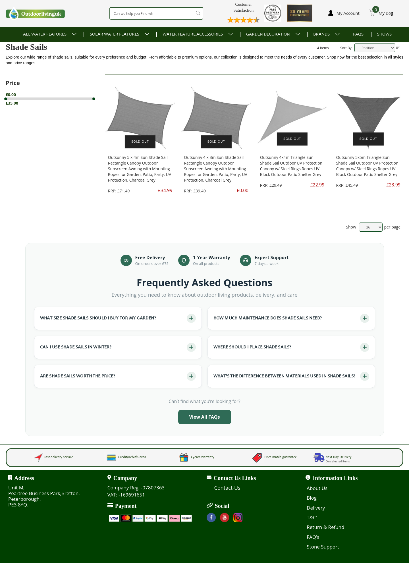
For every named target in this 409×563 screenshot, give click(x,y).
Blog (312, 498)
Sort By (346, 47)
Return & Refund (325, 527)
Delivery (316, 507)
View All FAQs (204, 417)
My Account (348, 13)
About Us (317, 488)
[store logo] (35, 13)
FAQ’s (313, 537)
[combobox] (156, 13)
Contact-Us (227, 488)
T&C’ (312, 517)
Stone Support (323, 546)
